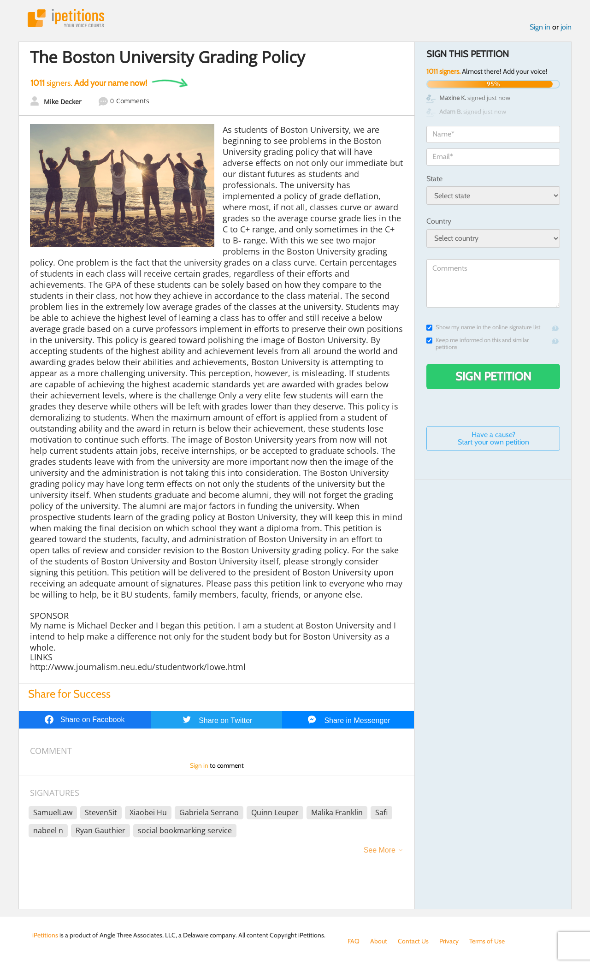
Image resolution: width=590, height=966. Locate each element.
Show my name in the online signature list (483, 327)
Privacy (449, 941)
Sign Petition (493, 376)
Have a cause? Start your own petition (493, 438)
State (434, 178)
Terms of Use (487, 941)
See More (379, 850)
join (566, 27)
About (378, 941)
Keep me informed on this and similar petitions (477, 343)
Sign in (540, 27)
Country (438, 221)
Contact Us (413, 941)
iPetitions (66, 18)
